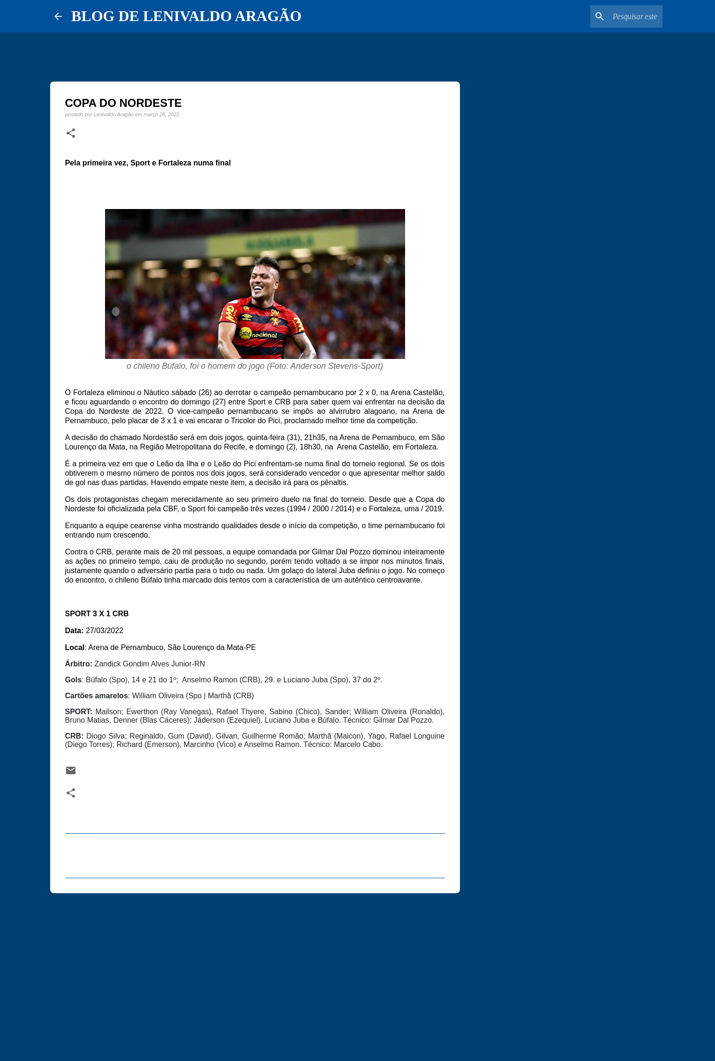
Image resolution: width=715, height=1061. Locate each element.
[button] (70, 133)
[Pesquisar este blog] (613, 16)
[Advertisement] (255, 973)
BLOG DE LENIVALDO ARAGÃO (186, 15)
